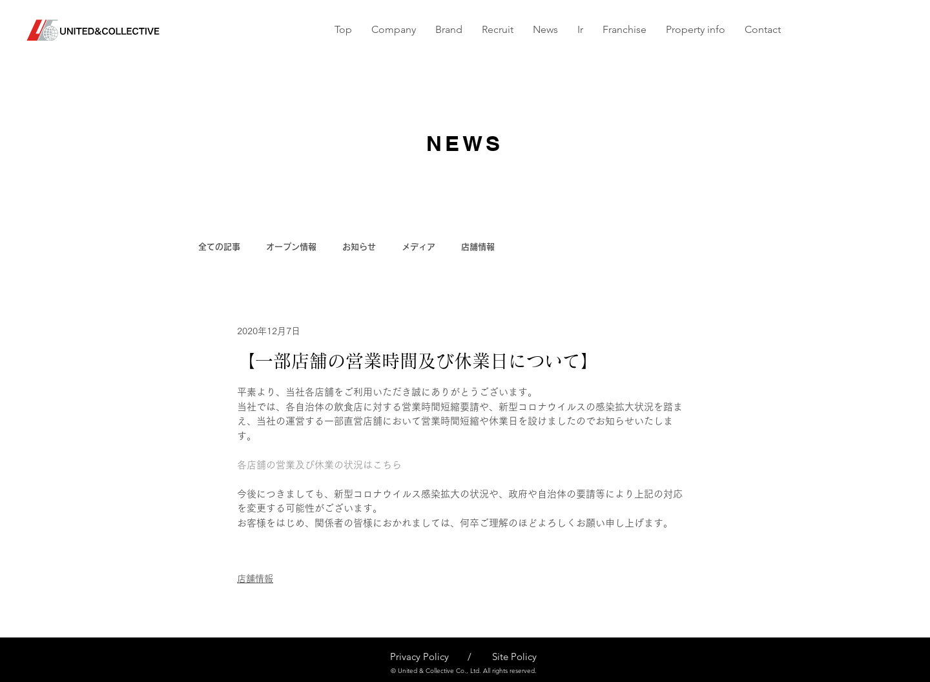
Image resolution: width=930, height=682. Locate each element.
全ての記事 (219, 247)
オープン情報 (291, 247)
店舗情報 (478, 247)
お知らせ (359, 247)
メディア (418, 247)
